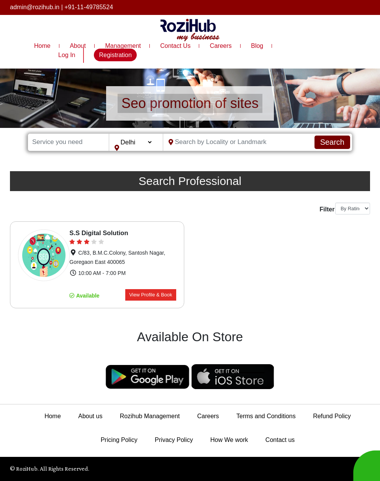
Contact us (280, 440)
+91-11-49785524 (88, 7)
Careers (221, 46)
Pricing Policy (119, 440)
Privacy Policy (174, 440)
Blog (257, 46)
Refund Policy (332, 416)
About (78, 46)
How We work (229, 440)
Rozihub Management (150, 416)
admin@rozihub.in (34, 7)
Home (42, 46)
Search (332, 142)
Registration (115, 55)
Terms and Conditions (266, 416)
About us (90, 416)
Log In (66, 55)
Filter (324, 209)
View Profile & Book (150, 295)
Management (123, 46)
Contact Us (175, 46)
